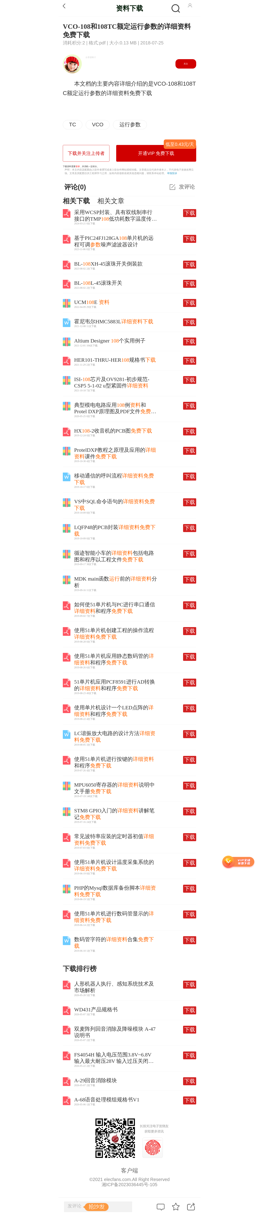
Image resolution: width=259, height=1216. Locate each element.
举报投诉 (172, 173)
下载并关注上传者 (86, 153)
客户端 (129, 1170)
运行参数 (130, 124)
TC (72, 124)
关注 (186, 64)
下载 (189, 213)
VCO (97, 124)
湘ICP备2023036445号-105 (129, 1184)
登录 (78, 166)
